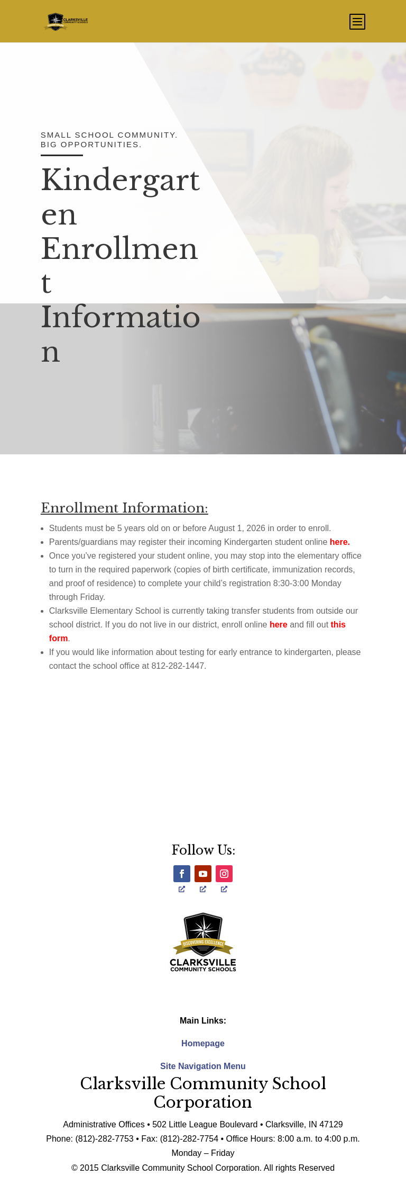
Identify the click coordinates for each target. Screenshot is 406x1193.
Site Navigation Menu (203, 1066)
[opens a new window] (181, 873)
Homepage (203, 1043)
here (279, 624)
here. (340, 541)
